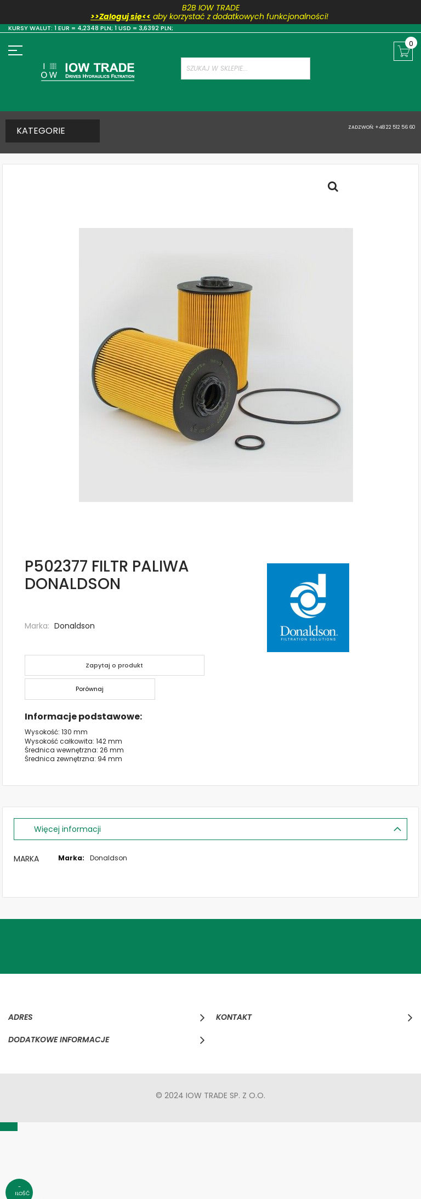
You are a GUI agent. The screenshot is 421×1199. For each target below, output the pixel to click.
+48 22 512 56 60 (395, 127)
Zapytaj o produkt (116, 664)
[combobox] (245, 68)
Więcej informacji (69, 828)
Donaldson (74, 625)
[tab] (210, 829)
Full (336, 189)
